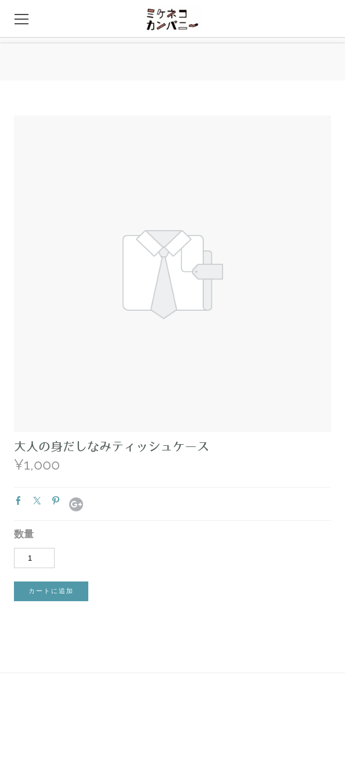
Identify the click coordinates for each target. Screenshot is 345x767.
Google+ (76, 504)
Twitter (39, 503)
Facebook (21, 503)
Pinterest (58, 503)
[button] (51, 591)
